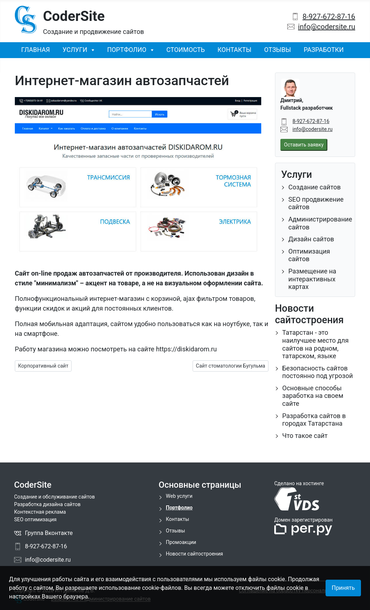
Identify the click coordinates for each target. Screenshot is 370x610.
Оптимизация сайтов (309, 255)
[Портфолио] (150, 49)
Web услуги (179, 496)
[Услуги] (90, 49)
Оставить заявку (304, 145)
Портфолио (126, 49)
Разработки (324, 49)
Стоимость (185, 49)
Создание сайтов (314, 187)
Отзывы (277, 49)
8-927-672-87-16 (328, 16)
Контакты (234, 49)
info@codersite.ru (326, 26)
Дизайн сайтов (311, 239)
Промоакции (181, 542)
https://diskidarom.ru (186, 349)
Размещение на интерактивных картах (312, 278)
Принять (343, 587)
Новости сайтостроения (194, 554)
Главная (35, 49)
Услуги (75, 49)
